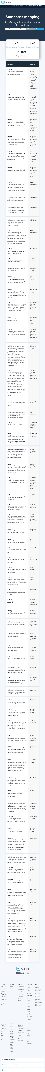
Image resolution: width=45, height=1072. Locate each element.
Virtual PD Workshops (37, 993)
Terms (28, 1033)
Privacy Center (28, 1031)
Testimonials (12, 1029)
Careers (28, 1028)
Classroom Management (21, 988)
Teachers (11, 990)
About (28, 1025)
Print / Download (40, 28)
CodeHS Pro (3, 990)
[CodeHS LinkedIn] (21, 973)
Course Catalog (28, 987)
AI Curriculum (29, 1018)
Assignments (21, 986)
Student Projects (11, 1045)
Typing (2, 1003)
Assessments (21, 1032)
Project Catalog (28, 990)
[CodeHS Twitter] (25, 973)
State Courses (28, 999)
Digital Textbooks (29, 1014)
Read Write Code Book (12, 1037)
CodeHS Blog (11, 1034)
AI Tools (19, 998)
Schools (11, 988)
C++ (2, 1037)
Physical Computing (20, 1039)
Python (2, 1031)
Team (28, 1027)
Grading (20, 991)
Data (19, 993)
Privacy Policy (28, 1036)
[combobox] (15, 29)
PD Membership (38, 1005)
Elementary (29, 997)
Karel (2, 1041)
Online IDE (3, 988)
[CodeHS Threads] (28, 973)
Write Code (20, 994)
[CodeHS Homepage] (8, 2)
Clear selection (31, 28)
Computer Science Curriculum (3, 993)
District (11, 986)
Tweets (11, 1031)
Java (2, 1033)
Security (28, 1041)
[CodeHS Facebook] (17, 973)
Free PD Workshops (37, 995)
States (11, 1028)
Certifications (4, 996)
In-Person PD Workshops (38, 990)
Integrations (20, 996)
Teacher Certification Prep (38, 999)
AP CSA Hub (29, 1016)
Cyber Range (4, 1005)
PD (36, 984)
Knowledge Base (12, 1040)
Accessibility (29, 1043)
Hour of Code (28, 1007)
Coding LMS (3, 986)
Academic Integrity (20, 1001)
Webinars (12, 1042)
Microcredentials (38, 1002)
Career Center (11, 1048)
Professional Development (4, 998)
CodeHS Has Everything (20, 1024)
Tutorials (28, 1011)
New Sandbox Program (3, 1027)
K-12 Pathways (29, 993)
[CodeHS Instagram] (19, 973)
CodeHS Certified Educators (8, 1059)
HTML (2, 1035)
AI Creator (3, 1001)
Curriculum (29, 984)
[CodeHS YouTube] (23, 973)
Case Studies (11, 1025)
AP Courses (29, 995)
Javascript (3, 1030)
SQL (2, 1039)
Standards (5, 6)
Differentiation (21, 1028)
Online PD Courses (37, 987)
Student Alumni (11, 1051)
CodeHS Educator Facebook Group (10, 1064)
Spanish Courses (28, 1002)
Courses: (3, 28)
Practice (28, 1009)
